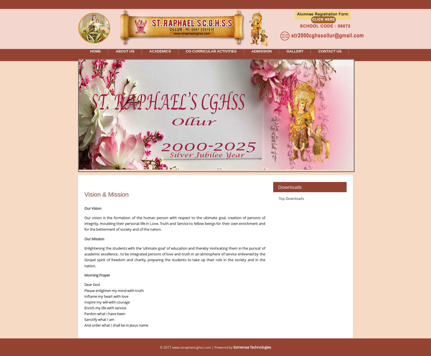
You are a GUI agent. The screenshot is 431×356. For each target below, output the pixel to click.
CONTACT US (329, 51)
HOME (95, 51)
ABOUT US (125, 51)
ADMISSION (262, 51)
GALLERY (294, 51)
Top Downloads (291, 198)
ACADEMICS (160, 51)
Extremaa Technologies (252, 347)
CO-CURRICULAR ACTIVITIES (211, 51)
